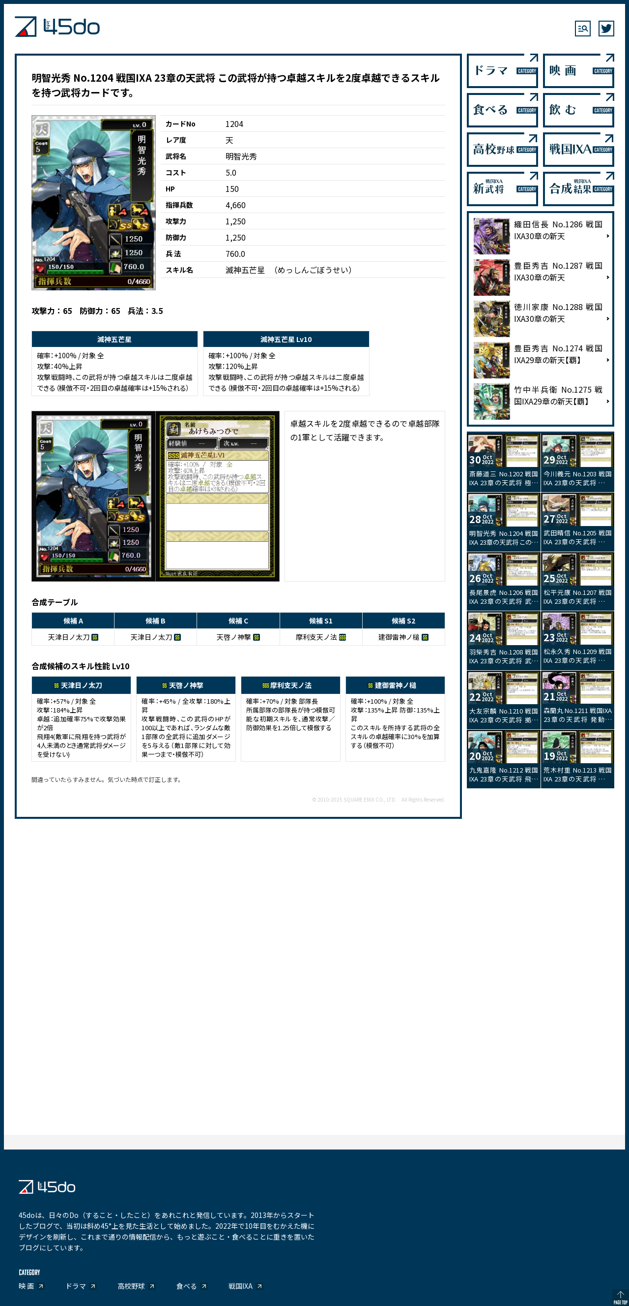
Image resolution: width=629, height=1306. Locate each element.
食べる (186, 1286)
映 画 (26, 1286)
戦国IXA (241, 1286)
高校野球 (131, 1286)
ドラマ (75, 1286)
